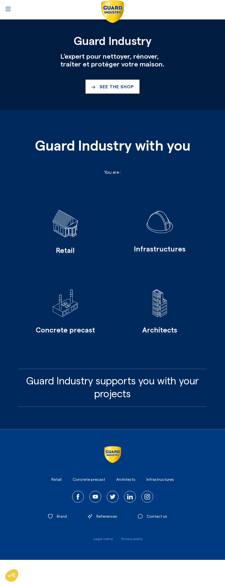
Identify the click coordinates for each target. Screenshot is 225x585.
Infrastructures (160, 480)
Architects (125, 480)
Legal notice (103, 539)
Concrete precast (89, 480)
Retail (56, 480)
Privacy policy (132, 539)
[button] (11, 575)
